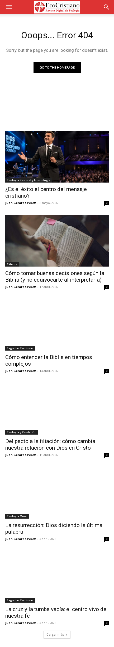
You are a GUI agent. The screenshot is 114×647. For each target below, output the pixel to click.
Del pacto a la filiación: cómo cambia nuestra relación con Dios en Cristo (50, 444)
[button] (9, 7)
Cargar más (57, 634)
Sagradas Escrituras (20, 348)
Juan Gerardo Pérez (20, 203)
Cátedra (12, 264)
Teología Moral (17, 516)
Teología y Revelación (21, 432)
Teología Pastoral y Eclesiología (28, 180)
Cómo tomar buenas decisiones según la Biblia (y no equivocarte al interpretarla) (54, 276)
